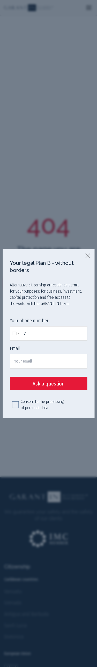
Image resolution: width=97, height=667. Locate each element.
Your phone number (29, 320)
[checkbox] (15, 404)
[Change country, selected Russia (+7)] (18, 333)
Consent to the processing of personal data (42, 404)
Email (15, 348)
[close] (88, 255)
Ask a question (49, 383)
